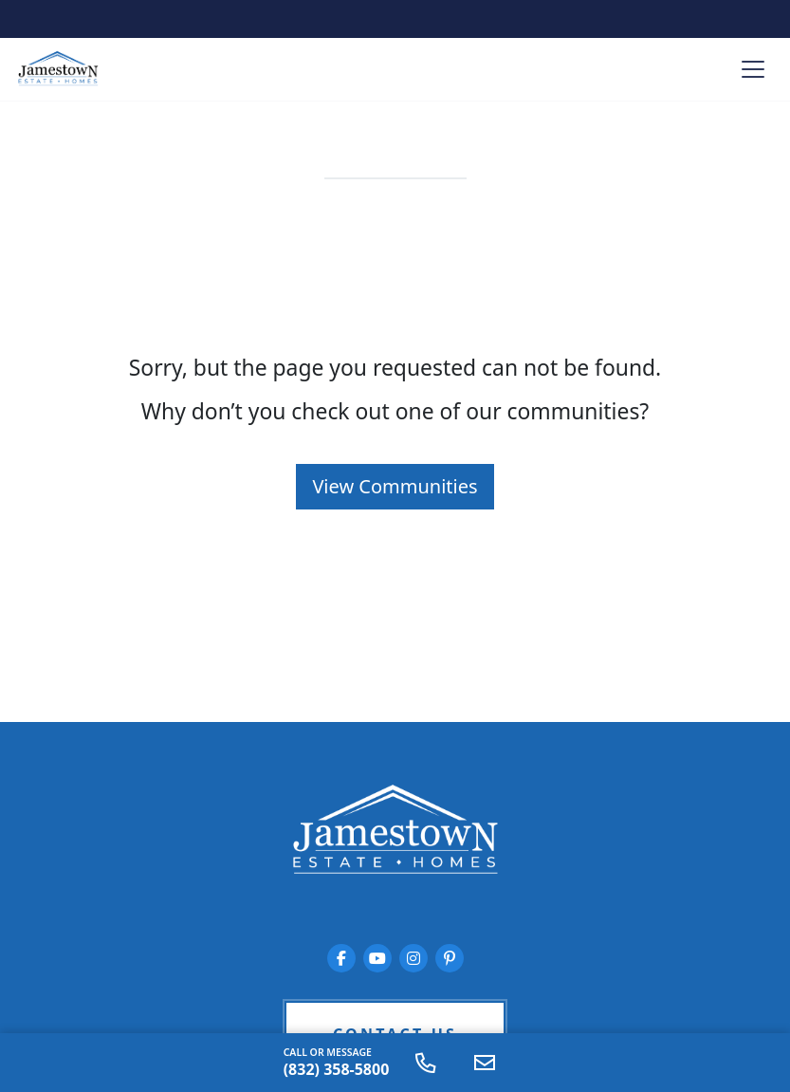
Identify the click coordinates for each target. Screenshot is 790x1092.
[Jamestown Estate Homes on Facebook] (341, 958)
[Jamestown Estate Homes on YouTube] (377, 958)
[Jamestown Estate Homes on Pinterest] (449, 958)
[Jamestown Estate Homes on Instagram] (413, 958)
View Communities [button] (394, 486)
